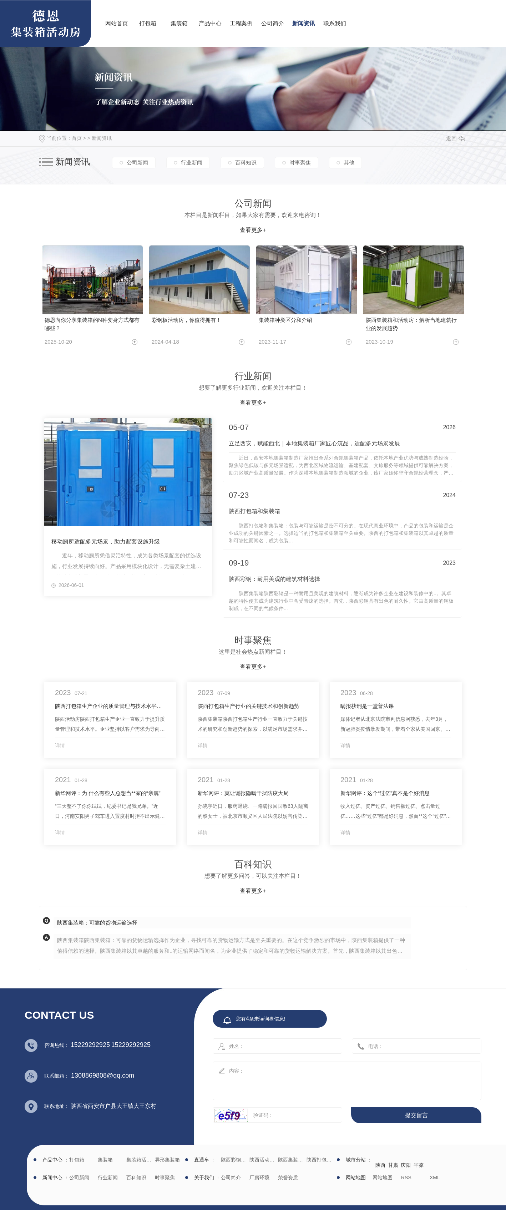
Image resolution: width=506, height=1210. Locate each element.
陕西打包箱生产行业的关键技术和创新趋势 (248, 706)
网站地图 (383, 1177)
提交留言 (416, 1115)
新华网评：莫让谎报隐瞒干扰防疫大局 (243, 793)
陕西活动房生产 (262, 1160)
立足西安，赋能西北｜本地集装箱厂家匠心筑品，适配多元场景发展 (315, 443)
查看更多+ (253, 230)
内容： (339, 1078)
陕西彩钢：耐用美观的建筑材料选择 (276, 579)
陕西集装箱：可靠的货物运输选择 (97, 923)
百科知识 (246, 163)
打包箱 (147, 23)
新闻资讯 (303, 23)
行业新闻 (191, 163)
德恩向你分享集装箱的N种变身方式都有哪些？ (92, 324)
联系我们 (334, 23)
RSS (406, 1177)
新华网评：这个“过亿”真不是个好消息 (385, 793)
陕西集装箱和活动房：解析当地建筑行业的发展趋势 (411, 324)
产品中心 (210, 23)
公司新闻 (137, 163)
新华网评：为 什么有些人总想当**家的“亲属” (108, 793)
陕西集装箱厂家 (291, 1160)
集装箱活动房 (139, 1160)
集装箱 (179, 23)
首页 (77, 138)
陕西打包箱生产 (320, 1160)
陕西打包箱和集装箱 (256, 511)
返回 (455, 138)
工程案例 (241, 23)
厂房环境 (259, 1177)
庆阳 (406, 1165)
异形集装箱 (167, 1160)
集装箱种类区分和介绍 (285, 320)
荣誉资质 (288, 1177)
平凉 (419, 1165)
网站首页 (116, 23)
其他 (349, 163)
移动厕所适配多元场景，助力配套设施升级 (105, 541)
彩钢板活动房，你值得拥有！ (186, 320)
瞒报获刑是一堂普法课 (367, 706)
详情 (60, 745)
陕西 (380, 1165)
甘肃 (393, 1165)
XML (435, 1177)
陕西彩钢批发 (234, 1160)
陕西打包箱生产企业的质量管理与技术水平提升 (110, 706)
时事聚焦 (300, 163)
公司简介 (272, 23)
